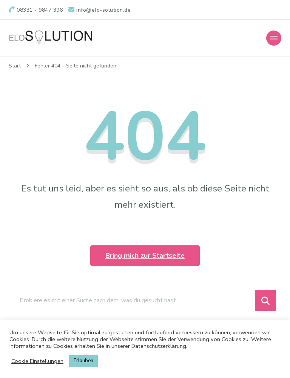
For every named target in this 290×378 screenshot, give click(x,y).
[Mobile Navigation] (273, 38)
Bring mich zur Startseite (145, 255)
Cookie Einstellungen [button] (37, 361)
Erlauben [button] (83, 360)
